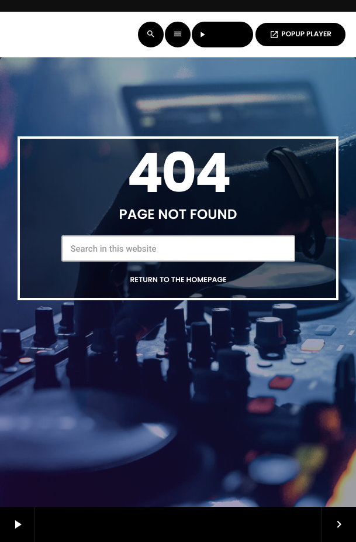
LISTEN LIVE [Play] (222, 34)
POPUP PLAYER (300, 34)
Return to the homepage (178, 280)
